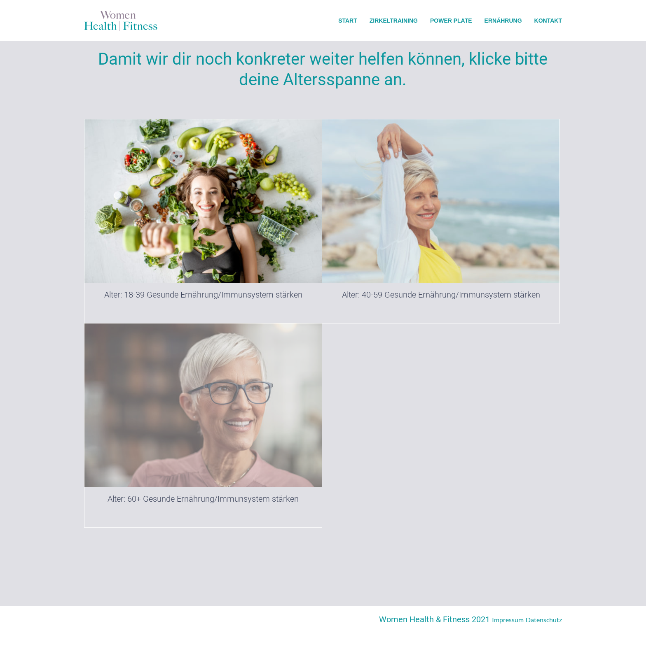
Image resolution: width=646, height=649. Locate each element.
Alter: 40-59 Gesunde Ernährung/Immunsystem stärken (441, 295)
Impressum (508, 619)
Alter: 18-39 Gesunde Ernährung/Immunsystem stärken (203, 295)
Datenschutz (544, 619)
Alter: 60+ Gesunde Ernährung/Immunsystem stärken (203, 499)
